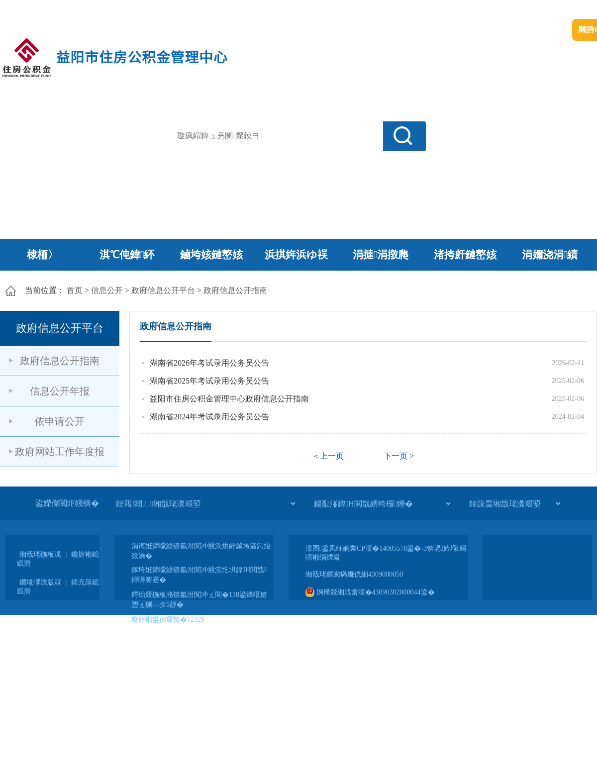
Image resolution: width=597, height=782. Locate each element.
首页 (75, 290)
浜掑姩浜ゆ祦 (296, 255)
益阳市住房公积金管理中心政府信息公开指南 (229, 398)
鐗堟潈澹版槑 (40, 582)
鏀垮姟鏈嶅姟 (211, 255)
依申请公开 (60, 421)
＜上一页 (328, 456)
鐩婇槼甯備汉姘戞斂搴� (209, 10)
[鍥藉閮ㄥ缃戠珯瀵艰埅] (205, 503)
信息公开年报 (60, 391)
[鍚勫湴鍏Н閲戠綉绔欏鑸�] (382, 503)
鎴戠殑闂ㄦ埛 (426, 10)
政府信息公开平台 (163, 290)
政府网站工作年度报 (59, 451)
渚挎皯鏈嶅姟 (465, 255)
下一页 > (399, 456)
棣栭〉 (42, 255)
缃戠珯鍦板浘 (40, 554)
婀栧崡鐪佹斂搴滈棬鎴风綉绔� (112, 10)
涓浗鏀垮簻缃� (28, 10)
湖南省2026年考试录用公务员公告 (209, 363)
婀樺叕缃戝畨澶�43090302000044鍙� (370, 592)
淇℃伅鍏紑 (127, 255)
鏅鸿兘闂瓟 (510, 10)
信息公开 (107, 290)
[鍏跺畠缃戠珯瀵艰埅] (514, 503)
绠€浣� (469, 10)
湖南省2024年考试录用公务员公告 (209, 416)
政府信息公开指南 (235, 290)
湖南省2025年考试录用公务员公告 (209, 381)
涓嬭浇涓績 (550, 255)
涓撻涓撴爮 (381, 255)
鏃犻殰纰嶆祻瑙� (567, 10)
